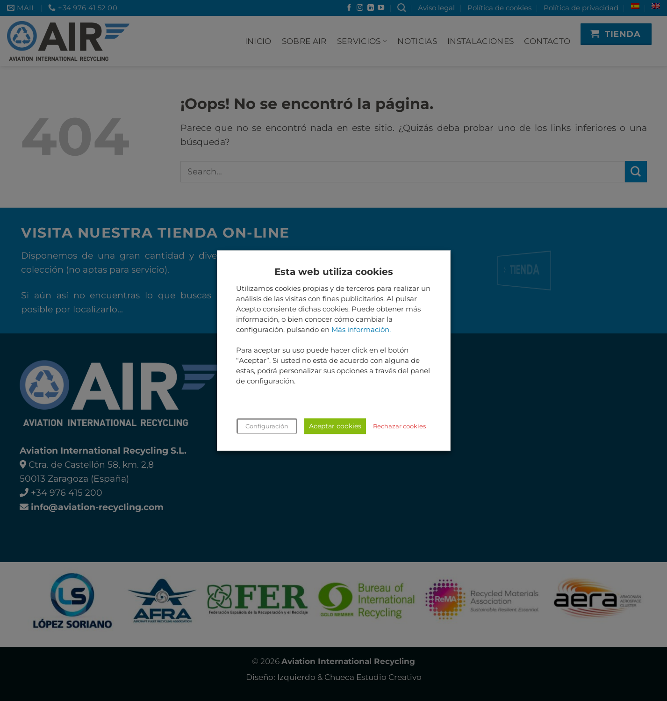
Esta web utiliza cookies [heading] (333, 271)
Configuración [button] (266, 426)
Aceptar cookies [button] (335, 426)
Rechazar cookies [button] (399, 426)
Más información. (361, 329)
